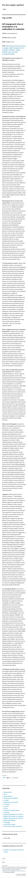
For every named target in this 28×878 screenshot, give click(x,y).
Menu (4, 9)
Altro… (5, 794)
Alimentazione (8, 792)
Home (4, 858)
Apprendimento (8, 796)
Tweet (4, 777)
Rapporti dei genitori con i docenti (13, 818)
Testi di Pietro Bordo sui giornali (13, 826)
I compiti (6, 800)
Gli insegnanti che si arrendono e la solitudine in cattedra (13, 26)
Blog (3, 862)
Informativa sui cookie (9, 872)
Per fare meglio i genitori (13, 5)
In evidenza (7, 804)
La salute (6, 806)
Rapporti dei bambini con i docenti (13, 814)
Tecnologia (7, 822)
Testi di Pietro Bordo (9, 824)
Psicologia (6, 812)
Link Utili (4, 865)
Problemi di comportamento (12, 810)
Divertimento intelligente (11, 798)
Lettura (6, 808)
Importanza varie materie (11, 802)
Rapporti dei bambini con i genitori (13, 816)
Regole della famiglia (9, 820)
